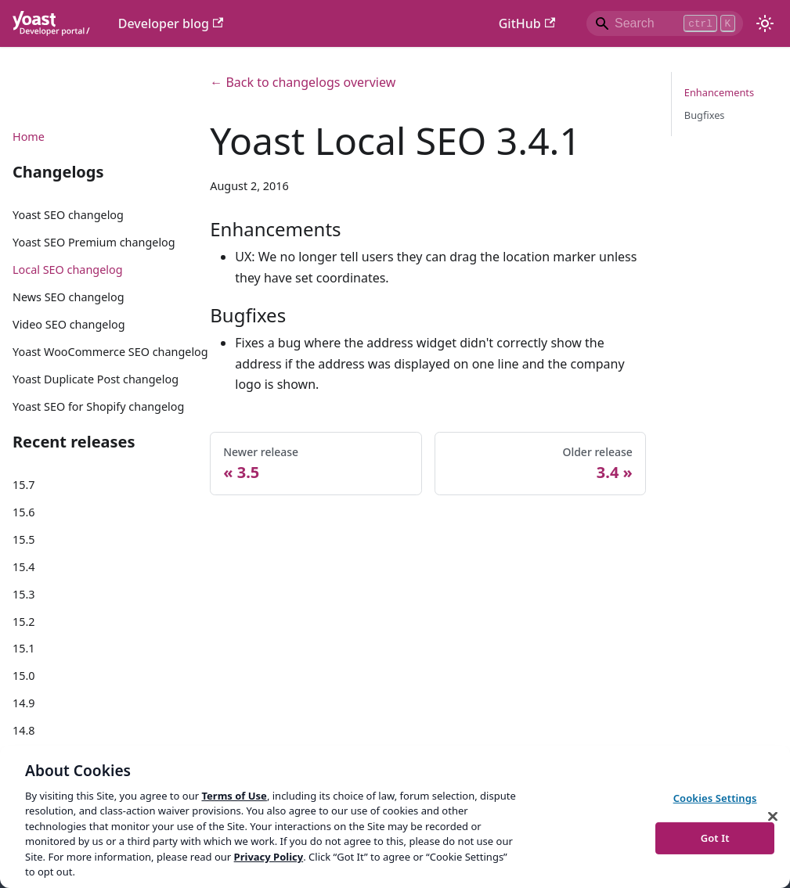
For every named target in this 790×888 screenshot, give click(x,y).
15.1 (24, 648)
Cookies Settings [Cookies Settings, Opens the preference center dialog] (715, 798)
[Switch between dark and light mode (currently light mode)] (764, 23)
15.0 (24, 675)
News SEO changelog (68, 296)
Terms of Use (233, 796)
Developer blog (171, 23)
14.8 (24, 730)
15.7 (24, 484)
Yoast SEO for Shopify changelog (98, 406)
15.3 (24, 594)
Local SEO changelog (68, 269)
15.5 (24, 539)
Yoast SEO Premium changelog (94, 242)
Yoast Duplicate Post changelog (96, 379)
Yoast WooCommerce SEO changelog (110, 351)
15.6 (24, 512)
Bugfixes (704, 115)
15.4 (24, 566)
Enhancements (719, 92)
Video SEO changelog (69, 324)
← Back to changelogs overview (302, 82)
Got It (715, 837)
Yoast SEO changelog (68, 214)
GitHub (527, 23)
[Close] (773, 816)
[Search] (664, 23)
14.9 (24, 703)
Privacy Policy (269, 857)
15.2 (24, 621)
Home (29, 136)
